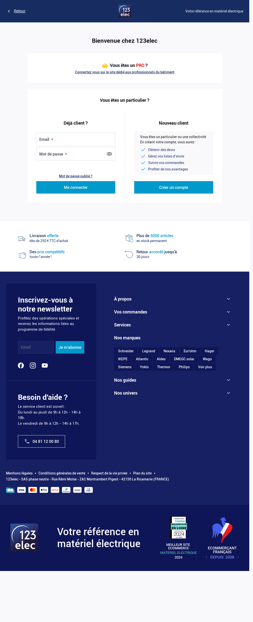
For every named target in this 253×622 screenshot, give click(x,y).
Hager (209, 352)
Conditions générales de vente (62, 473)
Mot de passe (51, 154)
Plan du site (142, 473)
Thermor (163, 367)
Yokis (144, 367)
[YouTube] (45, 365)
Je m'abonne (70, 347)
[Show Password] (109, 154)
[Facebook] (21, 365)
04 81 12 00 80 (41, 441)
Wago (207, 360)
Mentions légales (19, 473)
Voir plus (205, 367)
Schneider (126, 352)
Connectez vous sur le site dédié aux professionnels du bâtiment (124, 72)
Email (44, 139)
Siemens (124, 367)
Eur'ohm (190, 352)
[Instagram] (33, 365)
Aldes (161, 360)
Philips (184, 367)
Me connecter (76, 187)
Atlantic (142, 360)
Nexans (169, 352)
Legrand (148, 352)
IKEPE (122, 360)
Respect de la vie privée (109, 473)
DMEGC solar (184, 360)
